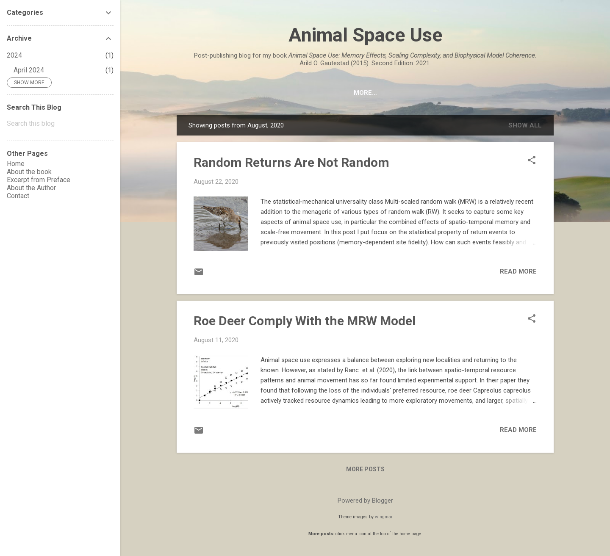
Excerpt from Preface (354, 93)
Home (16, 164)
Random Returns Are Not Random (291, 162)
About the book (271, 93)
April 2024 (29, 70)
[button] (532, 161)
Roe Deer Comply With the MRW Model (305, 320)
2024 (14, 55)
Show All (525, 125)
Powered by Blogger (365, 500)
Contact (505, 93)
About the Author (441, 93)
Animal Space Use (365, 35)
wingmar (384, 517)
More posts (365, 469)
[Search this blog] (60, 123)
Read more (518, 271)
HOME (219, 93)
